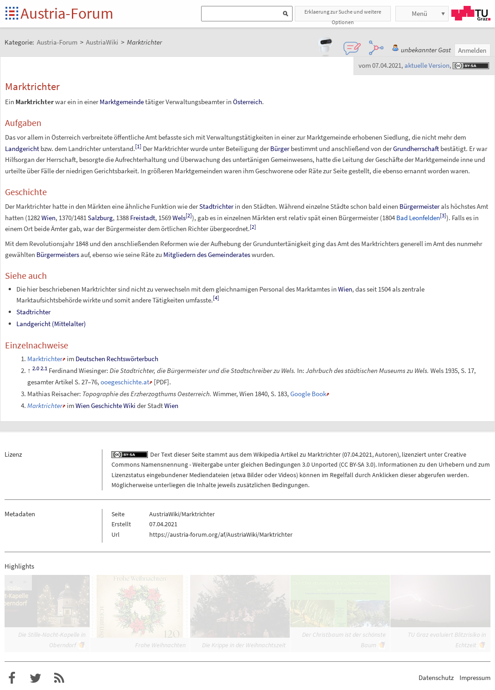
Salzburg (100, 217)
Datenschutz (436, 677)
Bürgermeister (419, 206)
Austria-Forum (66, 13)
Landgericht (22, 148)
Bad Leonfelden (418, 217)
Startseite (12, 14)
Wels (179, 217)
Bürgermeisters (57, 254)
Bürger (279, 148)
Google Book (308, 393)
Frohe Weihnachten (160, 645)
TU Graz (470, 13)
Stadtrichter (216, 206)
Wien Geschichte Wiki (106, 405)
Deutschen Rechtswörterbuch (117, 358)
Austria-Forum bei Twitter (35, 678)
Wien (48, 217)
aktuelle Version (427, 65)
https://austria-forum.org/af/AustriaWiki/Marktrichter (221, 534)
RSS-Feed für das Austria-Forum (59, 678)
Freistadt (142, 217)
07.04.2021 (358, 454)
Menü (419, 13)
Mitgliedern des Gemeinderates (206, 254)
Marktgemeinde (122, 101)
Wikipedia (266, 454)
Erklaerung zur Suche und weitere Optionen (342, 14)
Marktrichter (44, 358)
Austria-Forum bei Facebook (12, 678)
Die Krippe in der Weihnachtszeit (244, 645)
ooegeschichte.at (125, 382)
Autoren (386, 454)
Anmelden (472, 50)
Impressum (475, 677)
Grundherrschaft (416, 148)
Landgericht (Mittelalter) (51, 323)
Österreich (247, 101)
